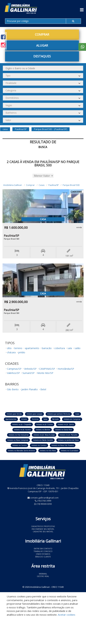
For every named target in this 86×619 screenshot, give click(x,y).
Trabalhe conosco (43, 551)
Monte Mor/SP (45, 373)
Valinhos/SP (13, 373)
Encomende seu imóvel (43, 529)
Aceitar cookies (66, 614)
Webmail (43, 573)
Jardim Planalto (29, 389)
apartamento (32, 348)
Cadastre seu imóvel (43, 531)
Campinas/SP (14, 368)
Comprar (42, 34)
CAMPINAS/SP (47, 368)
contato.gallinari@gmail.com (44, 497)
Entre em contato (43, 548)
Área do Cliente (43, 556)
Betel (43, 389)
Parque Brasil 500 (71, 185)
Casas (41, 185)
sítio (9, 348)
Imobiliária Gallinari (12, 185)
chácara (11, 352)
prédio (21, 352)
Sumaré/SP (28, 373)
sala (70, 348)
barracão (47, 348)
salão (77, 348)
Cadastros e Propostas (43, 526)
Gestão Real (43, 576)
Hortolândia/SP (66, 368)
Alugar (42, 45)
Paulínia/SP (53, 185)
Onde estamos (43, 554)
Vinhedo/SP (30, 368)
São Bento (13, 389)
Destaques (42, 56)
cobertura (59, 348)
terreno (18, 348)
